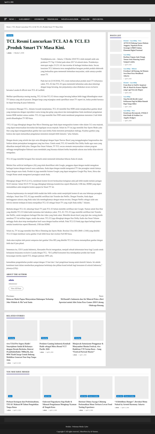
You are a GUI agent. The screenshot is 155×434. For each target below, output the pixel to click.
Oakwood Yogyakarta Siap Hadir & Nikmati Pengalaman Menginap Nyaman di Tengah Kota (59, 404)
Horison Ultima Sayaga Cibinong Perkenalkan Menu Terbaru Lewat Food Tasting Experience (95, 404)
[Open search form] (150, 19)
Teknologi (52, 19)
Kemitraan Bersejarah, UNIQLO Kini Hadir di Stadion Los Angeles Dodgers (135, 115)
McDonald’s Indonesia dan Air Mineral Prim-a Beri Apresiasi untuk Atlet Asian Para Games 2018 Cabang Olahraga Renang (79, 300)
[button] (5, 19)
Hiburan (134, 68)
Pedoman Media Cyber (80, 427)
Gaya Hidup (24, 19)
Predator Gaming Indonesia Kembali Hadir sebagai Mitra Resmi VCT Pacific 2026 (55, 346)
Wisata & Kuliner (69, 19)
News (11, 19)
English (85, 19)
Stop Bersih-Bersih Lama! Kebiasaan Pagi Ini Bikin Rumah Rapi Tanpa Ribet (135, 101)
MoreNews (84, 431)
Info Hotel (98, 19)
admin (9, 53)
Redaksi (68, 427)
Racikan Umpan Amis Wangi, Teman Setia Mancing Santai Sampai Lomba (134, 59)
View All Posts (16, 288)
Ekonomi (126, 40)
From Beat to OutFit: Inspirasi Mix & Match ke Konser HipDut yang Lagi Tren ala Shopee (135, 87)
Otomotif (39, 19)
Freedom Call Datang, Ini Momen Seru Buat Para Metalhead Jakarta (135, 73)
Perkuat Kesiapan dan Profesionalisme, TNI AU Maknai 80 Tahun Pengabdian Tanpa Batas (22, 404)
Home (8, 27)
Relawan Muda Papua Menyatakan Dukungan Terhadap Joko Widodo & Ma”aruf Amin (30, 299)
